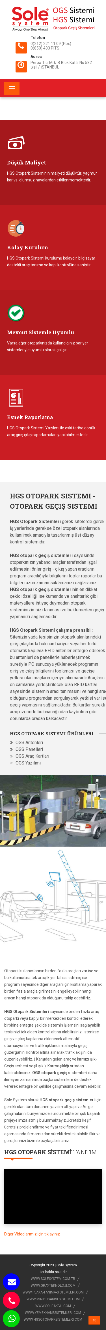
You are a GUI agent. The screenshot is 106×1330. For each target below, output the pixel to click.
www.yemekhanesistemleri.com (53, 1313)
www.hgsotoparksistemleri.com (53, 1320)
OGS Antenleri (29, 742)
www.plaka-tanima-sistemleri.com (53, 1292)
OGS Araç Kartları (32, 756)
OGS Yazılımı (28, 763)
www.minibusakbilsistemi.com (53, 1299)
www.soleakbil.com (53, 1306)
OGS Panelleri (29, 749)
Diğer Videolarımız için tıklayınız (32, 1234)
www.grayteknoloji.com (53, 1286)
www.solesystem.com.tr (53, 1279)
